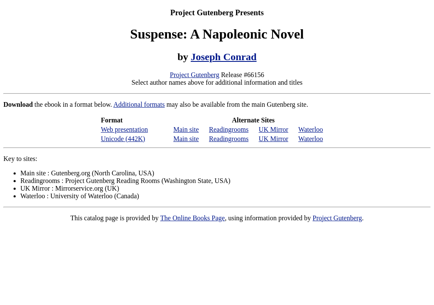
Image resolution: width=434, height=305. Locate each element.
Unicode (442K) (123, 138)
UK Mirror (273, 129)
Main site (186, 129)
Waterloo (310, 129)
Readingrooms (228, 129)
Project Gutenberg (195, 74)
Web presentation (124, 129)
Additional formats (138, 104)
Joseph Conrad (223, 56)
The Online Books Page (192, 218)
